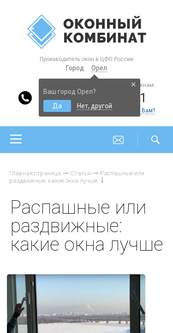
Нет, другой (94, 106)
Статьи (80, 173)
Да (57, 106)
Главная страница (35, 173)
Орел (99, 68)
